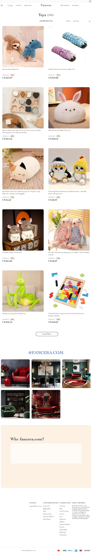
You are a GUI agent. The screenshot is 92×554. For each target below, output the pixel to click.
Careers (62, 514)
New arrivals (65, 5)
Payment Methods (48, 516)
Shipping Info (47, 508)
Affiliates (62, 522)
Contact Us (46, 506)
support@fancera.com (35, 506)
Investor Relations (65, 524)
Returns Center (47, 514)
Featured (75, 5)
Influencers (63, 519)
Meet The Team (64, 511)
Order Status (46, 519)
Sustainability (63, 529)
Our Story (62, 506)
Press (61, 516)
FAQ (44, 511)
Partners (62, 527)
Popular (18, 5)
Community (63, 535)
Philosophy (63, 532)
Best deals (27, 5)
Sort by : (68, 21)
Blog (61, 508)
